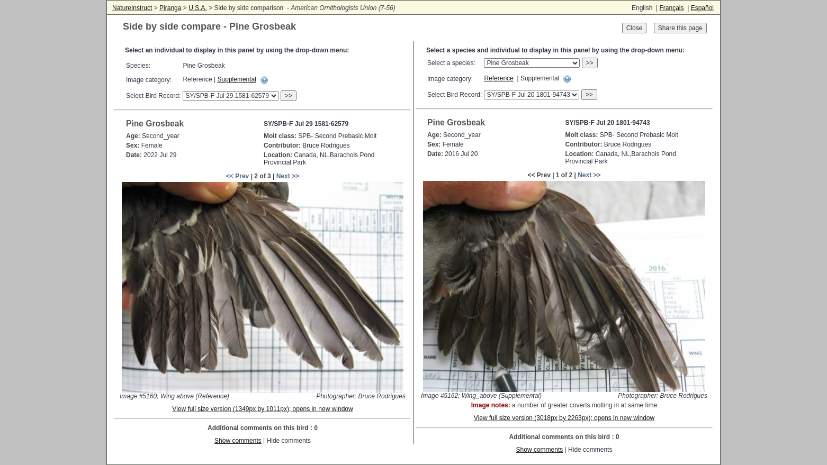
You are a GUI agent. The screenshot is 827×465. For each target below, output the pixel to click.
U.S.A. (197, 8)
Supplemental (237, 79)
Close (634, 28)
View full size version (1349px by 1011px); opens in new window (262, 409)
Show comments (238, 440)
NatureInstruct (132, 8)
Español (702, 8)
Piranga (170, 8)
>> (288, 95)
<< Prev (237, 176)
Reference (498, 78)
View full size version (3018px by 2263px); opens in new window (564, 418)
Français (671, 8)
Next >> (287, 176)
